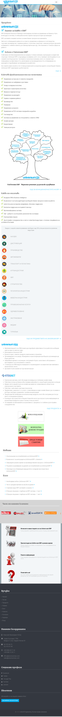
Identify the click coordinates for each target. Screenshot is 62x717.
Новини (7, 450)
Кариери (5, 617)
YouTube (4, 682)
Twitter (4, 676)
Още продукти (53, 408)
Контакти (5, 614)
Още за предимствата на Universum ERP (42, 338)
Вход (3, 620)
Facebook (5, 673)
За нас (4, 600)
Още (57, 71)
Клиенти (4, 611)
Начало (4, 597)
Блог (5, 475)
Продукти (6, 23)
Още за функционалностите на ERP (44, 189)
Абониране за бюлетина (10, 700)
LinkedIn (4, 684)
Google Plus (6, 679)
